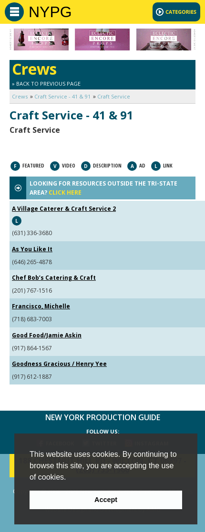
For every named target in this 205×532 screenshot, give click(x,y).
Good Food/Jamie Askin (47, 335)
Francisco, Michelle (41, 306)
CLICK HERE (65, 192)
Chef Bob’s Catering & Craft (54, 278)
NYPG (50, 11)
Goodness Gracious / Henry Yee (59, 364)
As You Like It (32, 249)
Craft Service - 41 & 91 (62, 96)
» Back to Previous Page (46, 83)
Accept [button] (105, 499)
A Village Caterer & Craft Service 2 (64, 209)
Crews (20, 96)
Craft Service (113, 96)
